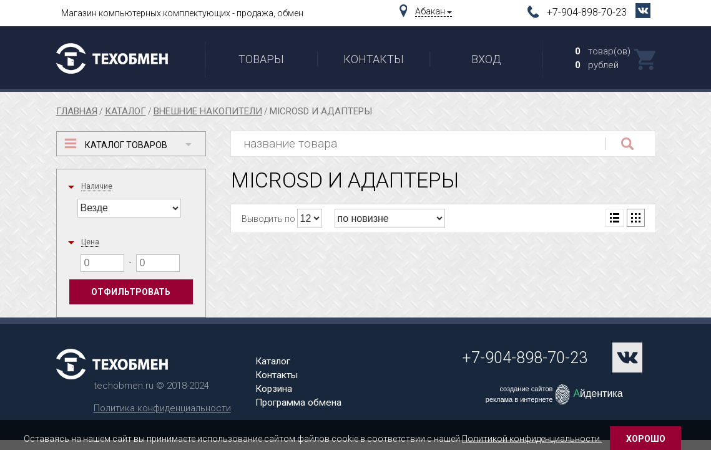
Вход (486, 59)
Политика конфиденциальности (162, 408)
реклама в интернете (519, 399)
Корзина (273, 388)
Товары (261, 59)
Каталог (125, 111)
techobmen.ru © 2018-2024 (151, 385)
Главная (76, 111)
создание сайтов (525, 388)
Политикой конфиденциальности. (532, 439)
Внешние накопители (208, 111)
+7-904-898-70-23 (588, 12)
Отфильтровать (130, 292)
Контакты (373, 59)
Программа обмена (298, 402)
